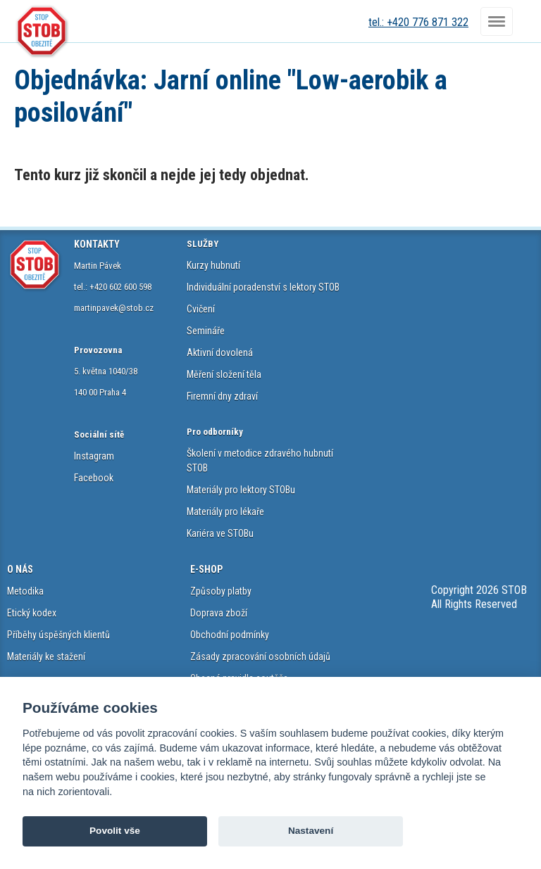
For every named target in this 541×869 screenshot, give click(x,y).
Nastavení (310, 830)
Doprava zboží (218, 613)
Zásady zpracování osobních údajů (260, 656)
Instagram (94, 456)
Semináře (206, 330)
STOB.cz (42, 32)
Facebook (93, 477)
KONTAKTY (97, 244)
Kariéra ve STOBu (220, 533)
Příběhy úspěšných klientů (58, 634)
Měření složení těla (224, 374)
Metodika (25, 591)
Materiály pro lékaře (225, 511)
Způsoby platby (220, 591)
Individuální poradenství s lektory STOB (263, 287)
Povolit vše (114, 830)
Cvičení (201, 309)
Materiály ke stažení (46, 656)
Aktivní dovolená (220, 352)
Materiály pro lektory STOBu (241, 489)
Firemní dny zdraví (222, 396)
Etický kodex (31, 613)
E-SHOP (206, 569)
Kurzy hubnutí (213, 265)
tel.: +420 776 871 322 (418, 22)
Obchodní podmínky (229, 634)
